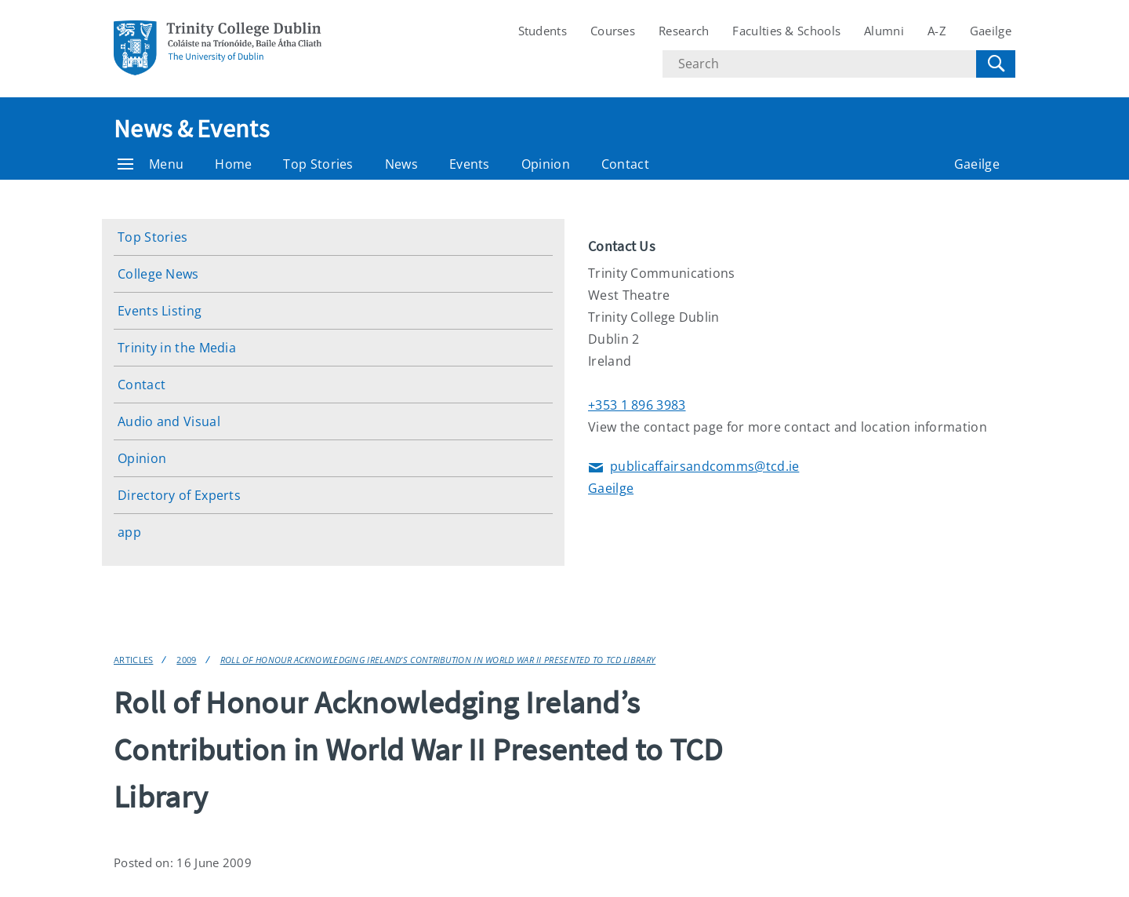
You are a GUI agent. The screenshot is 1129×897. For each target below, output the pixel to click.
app (129, 532)
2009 (186, 659)
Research (684, 30)
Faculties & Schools (786, 30)
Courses (612, 30)
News (401, 164)
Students (542, 30)
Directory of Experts (179, 495)
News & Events (191, 128)
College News (158, 274)
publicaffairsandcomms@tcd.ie (693, 467)
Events (469, 164)
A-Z (937, 30)
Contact (625, 164)
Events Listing (159, 310)
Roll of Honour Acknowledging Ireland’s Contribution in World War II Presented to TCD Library (438, 659)
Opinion (545, 164)
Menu (150, 164)
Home (233, 164)
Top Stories (318, 164)
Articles (133, 659)
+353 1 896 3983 (637, 405)
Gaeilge (990, 30)
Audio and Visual (169, 421)
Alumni (884, 30)
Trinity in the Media (177, 347)
